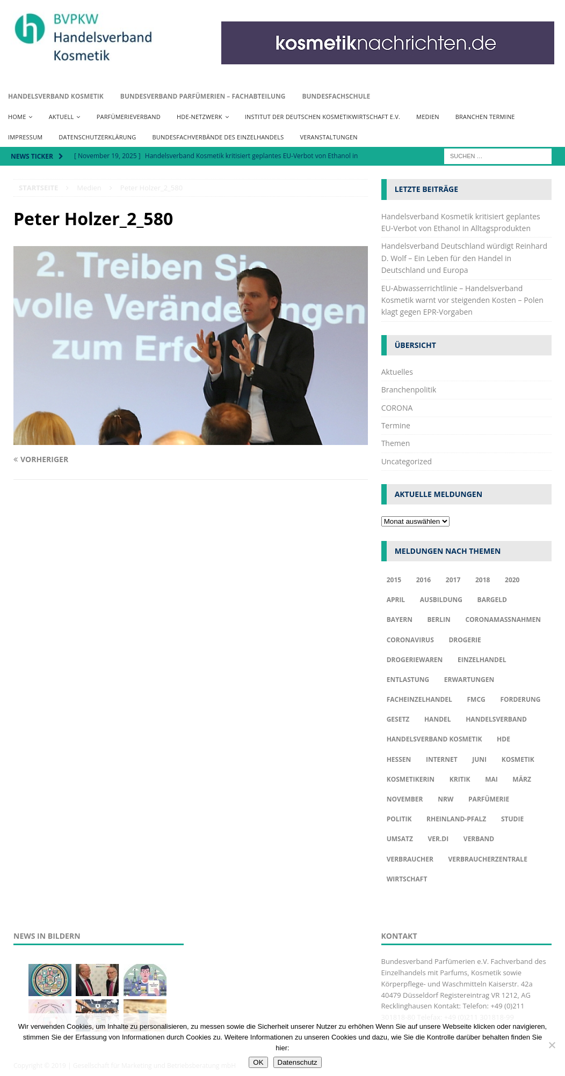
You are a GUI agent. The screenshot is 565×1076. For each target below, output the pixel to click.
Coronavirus (410, 639)
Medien (427, 117)
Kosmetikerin (410, 779)
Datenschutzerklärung (97, 137)
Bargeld (492, 599)
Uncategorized (406, 461)
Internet (442, 759)
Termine (395, 425)
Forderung (520, 699)
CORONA (397, 408)
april (396, 599)
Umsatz (400, 838)
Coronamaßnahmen (503, 619)
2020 (512, 579)
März (521, 779)
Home (17, 117)
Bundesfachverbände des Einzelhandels (218, 137)
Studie (512, 818)
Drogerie (464, 639)
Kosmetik (518, 759)
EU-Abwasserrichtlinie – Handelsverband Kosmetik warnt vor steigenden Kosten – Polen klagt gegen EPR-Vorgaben (462, 300)
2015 (394, 579)
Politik (399, 818)
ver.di (438, 838)
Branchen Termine (485, 117)
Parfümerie (488, 799)
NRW (445, 799)
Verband (478, 838)
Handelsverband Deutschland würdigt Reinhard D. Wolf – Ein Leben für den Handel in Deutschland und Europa (464, 258)
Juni (479, 759)
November (405, 799)
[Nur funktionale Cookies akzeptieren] (551, 1045)
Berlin (439, 619)
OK (258, 1062)
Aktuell (61, 117)
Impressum (25, 137)
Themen (395, 443)
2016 (423, 579)
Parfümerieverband (129, 117)
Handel (437, 719)
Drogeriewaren (415, 659)
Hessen (399, 759)
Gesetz (398, 719)
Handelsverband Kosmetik (56, 96)
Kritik (460, 779)
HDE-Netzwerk (199, 117)
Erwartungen (469, 679)
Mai (491, 779)
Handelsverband (496, 719)
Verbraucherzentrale (487, 859)
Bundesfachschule (336, 96)
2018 (482, 579)
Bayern (399, 619)
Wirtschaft (407, 879)
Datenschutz (297, 1062)
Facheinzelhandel (419, 699)
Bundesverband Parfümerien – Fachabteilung (203, 96)
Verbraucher (410, 859)
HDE (503, 739)
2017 (453, 579)
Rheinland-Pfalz (456, 818)
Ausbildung (441, 599)
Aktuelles (397, 372)
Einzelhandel (482, 659)
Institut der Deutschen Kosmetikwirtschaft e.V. (322, 117)
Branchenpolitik (409, 389)
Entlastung (408, 679)
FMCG (476, 699)
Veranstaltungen (329, 137)
